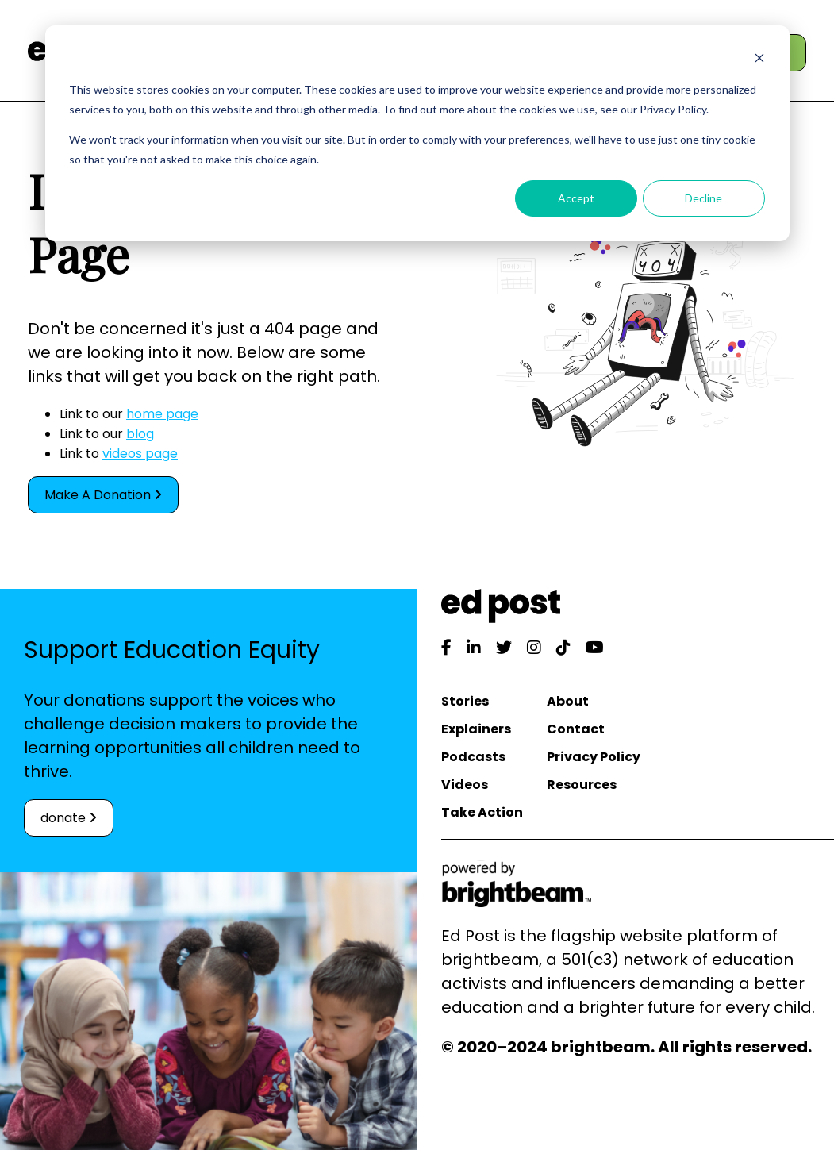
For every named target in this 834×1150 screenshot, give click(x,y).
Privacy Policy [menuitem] (593, 757)
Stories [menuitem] (465, 701)
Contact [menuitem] (576, 729)
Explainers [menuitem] (476, 729)
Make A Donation (103, 495)
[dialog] (417, 133)
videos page (140, 453)
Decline (703, 198)
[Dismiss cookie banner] (759, 60)
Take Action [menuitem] (482, 812)
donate (68, 818)
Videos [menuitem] (464, 784)
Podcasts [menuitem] (473, 757)
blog (140, 434)
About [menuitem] (568, 701)
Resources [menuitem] (582, 784)
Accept (576, 198)
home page (162, 414)
